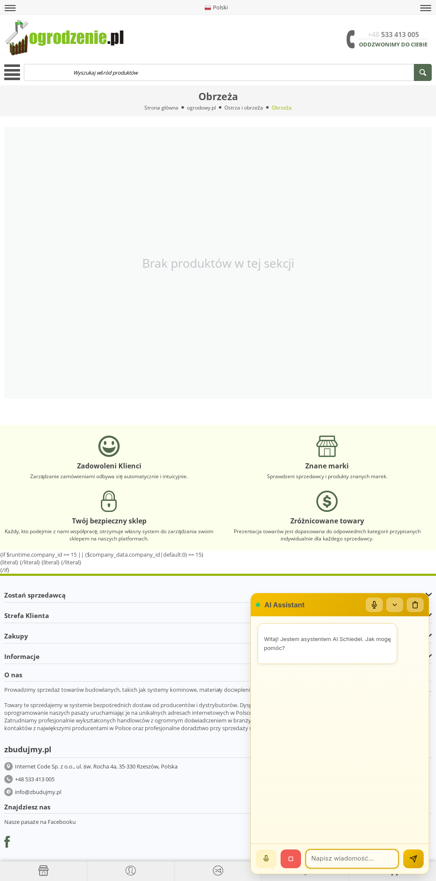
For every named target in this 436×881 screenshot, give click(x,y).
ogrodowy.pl (201, 107)
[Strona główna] (43, 870)
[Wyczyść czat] (415, 605)
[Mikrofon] (374, 605)
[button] (10, 8)
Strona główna (161, 107)
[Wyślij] (413, 858)
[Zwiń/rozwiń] (394, 605)
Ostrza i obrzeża (243, 107)
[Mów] (266, 858)
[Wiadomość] (352, 859)
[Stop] (291, 858)
